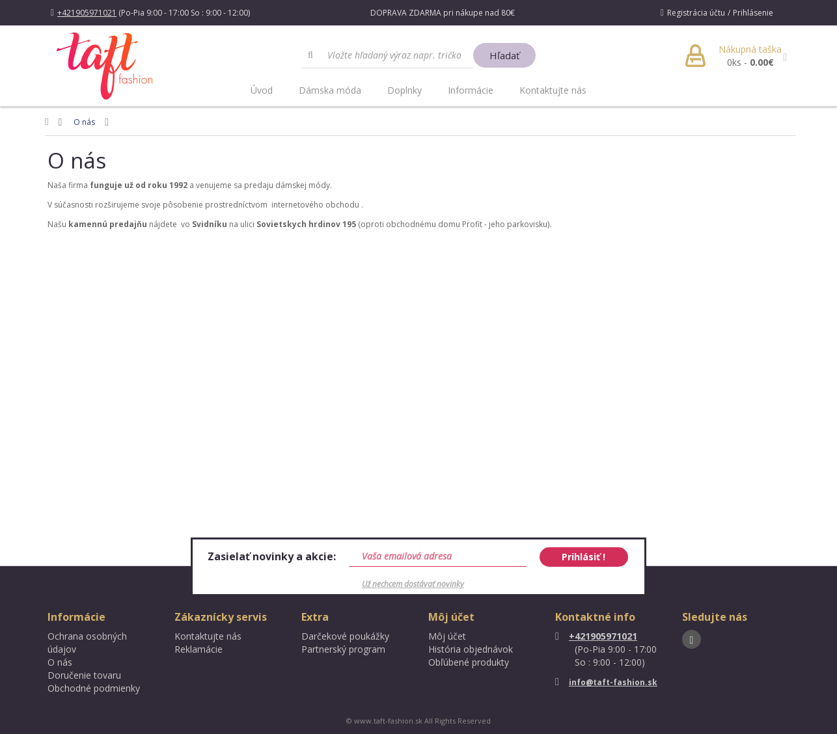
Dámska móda (330, 90)
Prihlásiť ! (583, 556)
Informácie (470, 90)
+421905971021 (596, 636)
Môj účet (447, 636)
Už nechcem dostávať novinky (413, 584)
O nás (84, 122)
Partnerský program (343, 649)
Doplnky (404, 90)
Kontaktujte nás (552, 90)
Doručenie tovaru (84, 675)
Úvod (262, 90)
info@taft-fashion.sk (606, 682)
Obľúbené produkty (468, 662)
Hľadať (504, 55)
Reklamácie (198, 649)
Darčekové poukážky (345, 636)
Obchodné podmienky (94, 688)
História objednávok (470, 649)
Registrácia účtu (696, 12)
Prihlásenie (753, 12)
